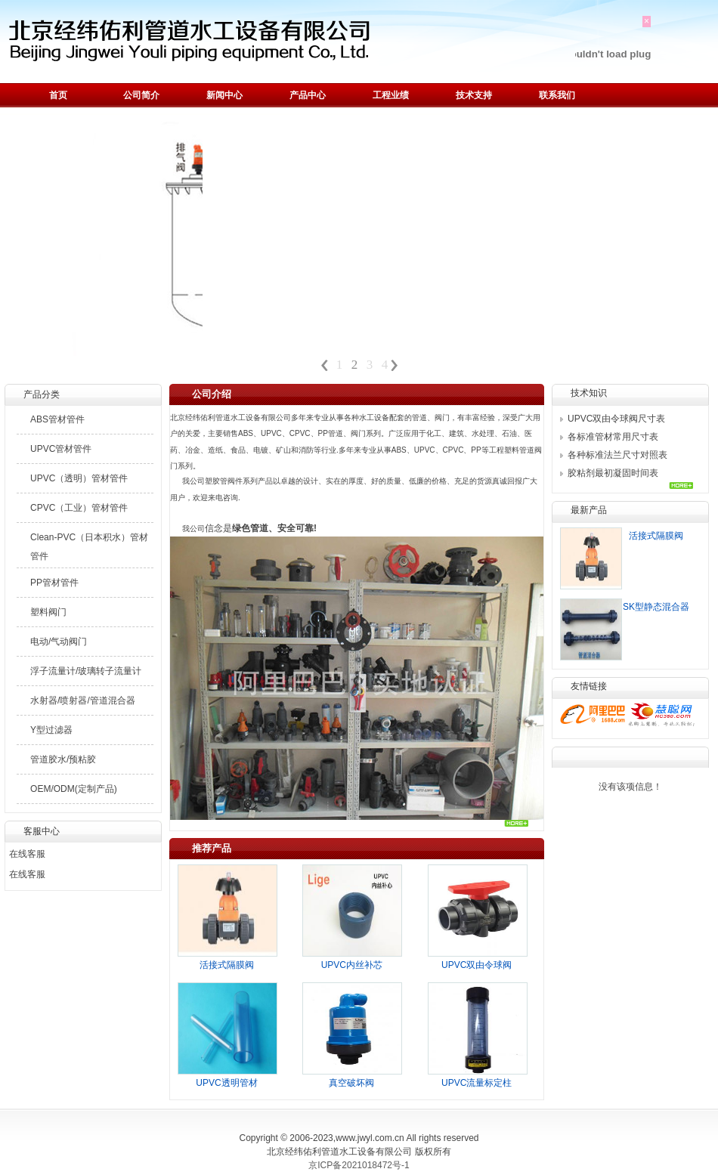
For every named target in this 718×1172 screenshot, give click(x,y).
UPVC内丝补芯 (351, 965)
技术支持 (474, 95)
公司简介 (141, 95)
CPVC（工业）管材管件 (79, 508)
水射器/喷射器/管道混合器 (82, 700)
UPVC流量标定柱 (476, 1083)
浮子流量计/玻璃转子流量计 (85, 671)
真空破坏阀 (351, 1083)
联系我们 (557, 95)
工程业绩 (391, 95)
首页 (58, 95)
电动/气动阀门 (58, 641)
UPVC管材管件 (60, 449)
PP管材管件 (54, 582)
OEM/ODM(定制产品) (73, 789)
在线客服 (27, 854)
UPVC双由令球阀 (476, 965)
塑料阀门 (48, 612)
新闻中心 (224, 95)
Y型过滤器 (51, 730)
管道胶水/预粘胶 (63, 759)
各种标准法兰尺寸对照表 (617, 455)
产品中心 (307, 95)
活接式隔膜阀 (227, 965)
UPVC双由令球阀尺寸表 (616, 418)
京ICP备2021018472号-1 (358, 1165)
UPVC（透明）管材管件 (79, 478)
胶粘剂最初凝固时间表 (613, 473)
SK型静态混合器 (656, 606)
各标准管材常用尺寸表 (613, 436)
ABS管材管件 (57, 419)
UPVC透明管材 (226, 1083)
